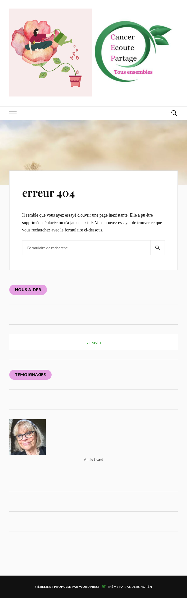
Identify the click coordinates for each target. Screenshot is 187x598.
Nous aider (28, 289)
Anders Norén (139, 586)
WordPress (89, 586)
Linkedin (93, 342)
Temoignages (30, 374)
